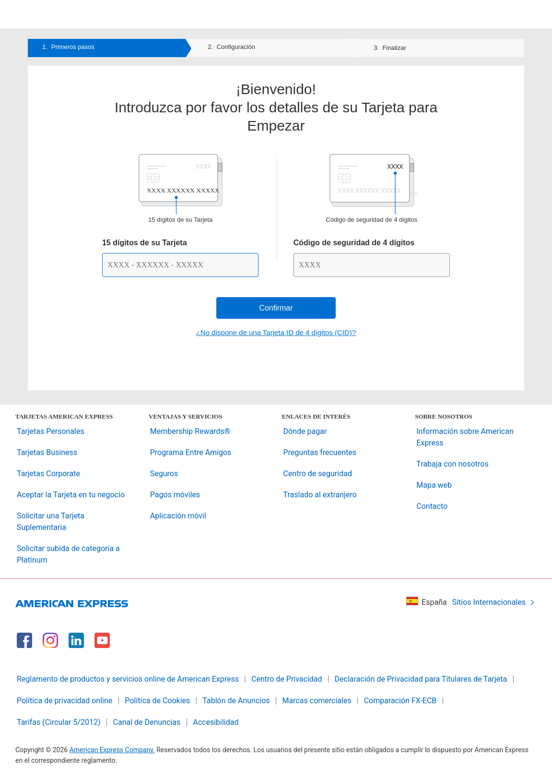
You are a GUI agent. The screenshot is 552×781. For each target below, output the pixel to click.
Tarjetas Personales (50, 431)
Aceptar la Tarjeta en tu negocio (71, 494)
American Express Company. (112, 750)
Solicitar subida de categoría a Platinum (68, 554)
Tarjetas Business (47, 452)
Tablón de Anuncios (236, 700)
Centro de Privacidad (286, 679)
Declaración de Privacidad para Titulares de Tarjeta (421, 679)
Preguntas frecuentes (319, 452)
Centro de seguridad (317, 473)
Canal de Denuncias (147, 722)
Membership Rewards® (190, 431)
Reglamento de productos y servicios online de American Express (128, 679)
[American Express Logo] (276, 16)
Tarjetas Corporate (48, 473)
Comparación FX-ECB (400, 700)
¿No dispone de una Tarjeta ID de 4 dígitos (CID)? (276, 332)
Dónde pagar (305, 431)
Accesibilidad (215, 722)
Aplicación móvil (178, 515)
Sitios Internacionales (493, 602)
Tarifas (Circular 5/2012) (59, 722)
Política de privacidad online (64, 700)
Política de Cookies (157, 700)
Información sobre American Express (465, 437)
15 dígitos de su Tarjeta (144, 243)
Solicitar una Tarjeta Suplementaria (50, 521)
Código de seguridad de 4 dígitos (354, 243)
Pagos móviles (175, 494)
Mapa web (434, 485)
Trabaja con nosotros (452, 464)
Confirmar (276, 308)
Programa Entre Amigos (191, 452)
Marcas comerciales (317, 700)
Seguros (164, 473)
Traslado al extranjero (320, 494)
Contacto (431, 506)
